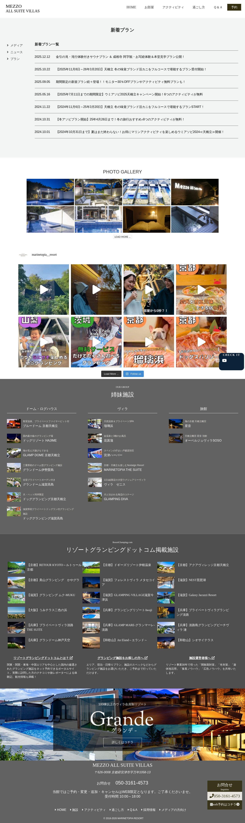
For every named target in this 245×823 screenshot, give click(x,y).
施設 (74, 809)
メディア (16, 45)
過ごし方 (199, 7)
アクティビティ (173, 7)
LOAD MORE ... (122, 237)
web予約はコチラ (225, 804)
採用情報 (148, 809)
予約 (234, 7)
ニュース (16, 52)
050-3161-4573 (225, 796)
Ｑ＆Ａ (218, 7)
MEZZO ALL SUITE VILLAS (122, 765)
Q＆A (132, 809)
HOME (131, 7)
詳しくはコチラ (122, 742)
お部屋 (149, 7)
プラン (15, 59)
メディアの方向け (172, 809)
